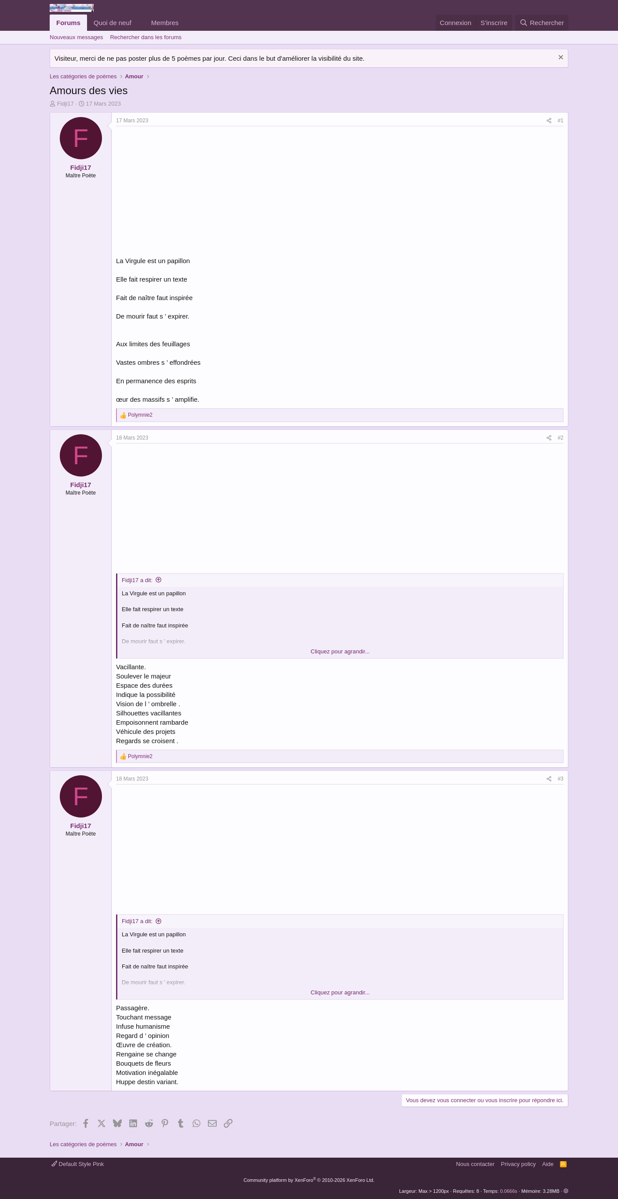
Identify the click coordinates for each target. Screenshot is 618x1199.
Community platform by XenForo (309, 1180)
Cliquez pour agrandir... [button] (340, 651)
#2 (560, 438)
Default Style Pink (77, 1164)
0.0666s (508, 1191)
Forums (68, 22)
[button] (138, 23)
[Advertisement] (190, 192)
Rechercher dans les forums (146, 37)
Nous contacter (475, 1164)
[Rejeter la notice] (559, 58)
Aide (548, 1164)
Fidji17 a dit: (137, 580)
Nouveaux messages (76, 37)
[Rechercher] (541, 23)
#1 (560, 120)
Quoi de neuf (112, 22)
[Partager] (549, 121)
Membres (165, 22)
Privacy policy (518, 1164)
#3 (560, 779)
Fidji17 (65, 103)
